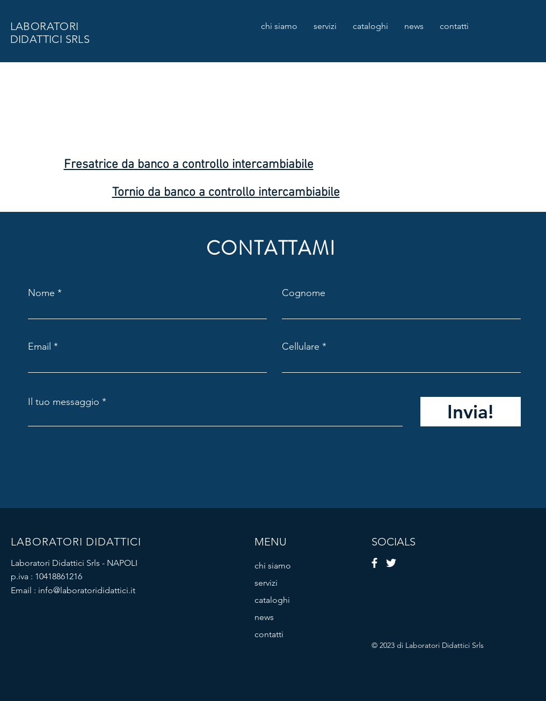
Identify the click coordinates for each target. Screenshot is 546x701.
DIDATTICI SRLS (50, 39)
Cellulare (300, 346)
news (264, 617)
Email (39, 346)
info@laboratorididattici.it (86, 590)
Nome (41, 293)
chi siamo (272, 565)
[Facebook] (374, 563)
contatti (268, 634)
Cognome (303, 293)
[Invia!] (470, 411)
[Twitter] (391, 563)
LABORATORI (44, 26)
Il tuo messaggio (63, 402)
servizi (266, 583)
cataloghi (272, 600)
